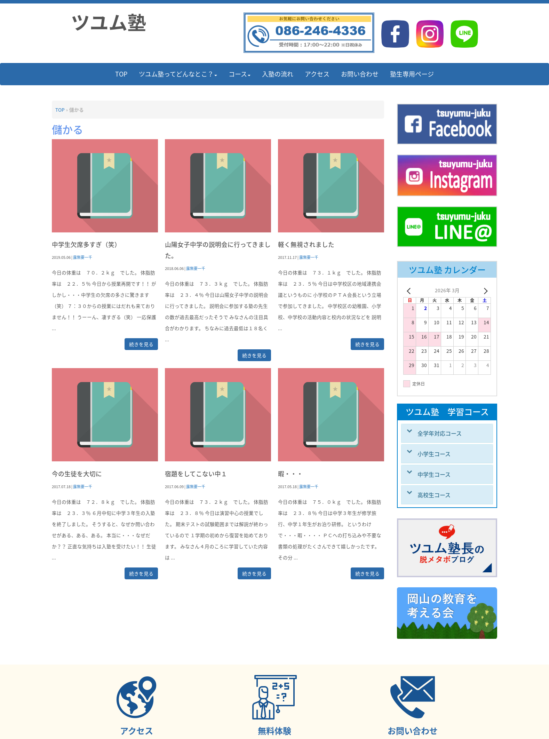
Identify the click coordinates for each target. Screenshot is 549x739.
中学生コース (434, 474)
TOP (60, 109)
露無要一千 (82, 257)
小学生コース (434, 454)
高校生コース (434, 495)
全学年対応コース (439, 433)
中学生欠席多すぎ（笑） (86, 244)
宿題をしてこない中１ (196, 473)
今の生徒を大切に (77, 473)
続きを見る (141, 344)
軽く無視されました (306, 244)
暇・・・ (290, 473)
